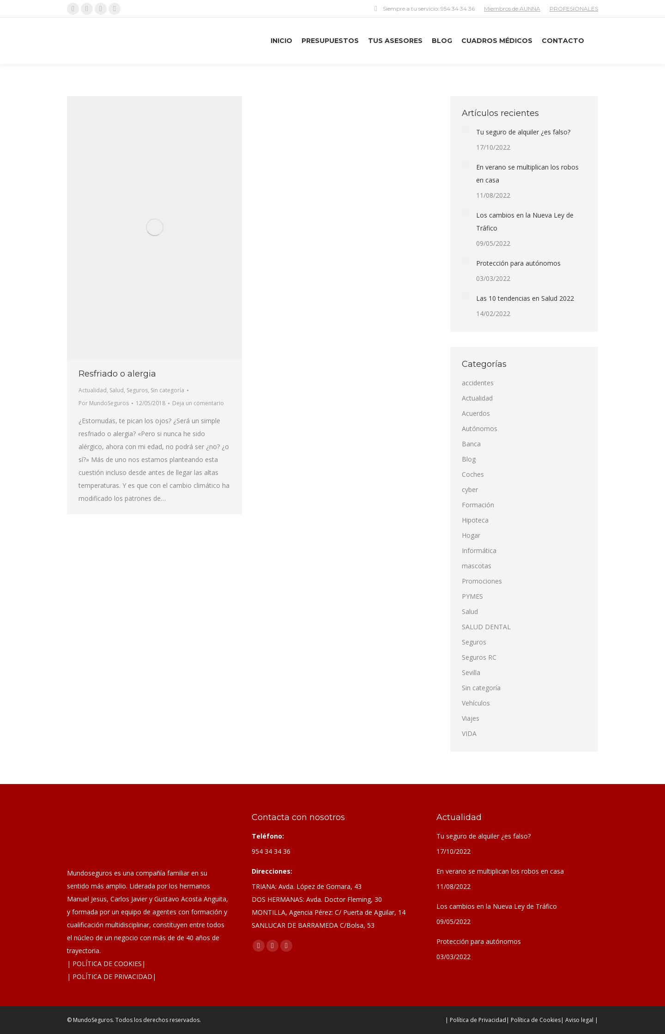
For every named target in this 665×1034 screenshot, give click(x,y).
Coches (473, 474)
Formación (478, 504)
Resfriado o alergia (117, 374)
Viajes (470, 718)
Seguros (137, 390)
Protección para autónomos (518, 263)
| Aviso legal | (579, 1020)
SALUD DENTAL (486, 626)
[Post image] (465, 129)
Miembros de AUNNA (512, 8)
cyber (470, 489)
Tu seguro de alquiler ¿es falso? (523, 132)
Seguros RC (479, 657)
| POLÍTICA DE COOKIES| (106, 963)
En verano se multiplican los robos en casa (527, 173)
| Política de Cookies (533, 1020)
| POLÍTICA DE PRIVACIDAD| (111, 976)
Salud (116, 390)
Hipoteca (475, 520)
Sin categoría (167, 390)
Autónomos (479, 428)
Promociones (482, 581)
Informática (479, 550)
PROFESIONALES (574, 8)
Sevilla (471, 672)
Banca (471, 443)
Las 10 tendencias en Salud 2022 (525, 298)
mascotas (476, 565)
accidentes (478, 382)
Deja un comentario (198, 403)
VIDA (469, 733)
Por (104, 403)
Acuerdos (476, 413)
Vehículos (476, 703)
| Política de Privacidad (475, 1020)
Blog (469, 459)
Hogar (471, 535)
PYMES (472, 596)
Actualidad (93, 390)
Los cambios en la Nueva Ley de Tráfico (525, 221)
